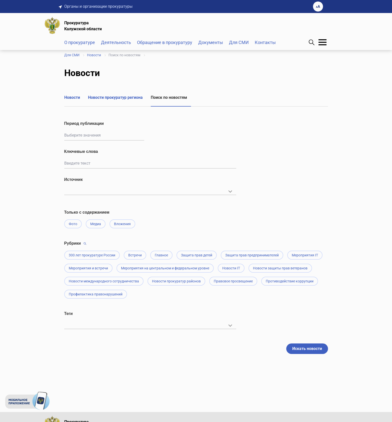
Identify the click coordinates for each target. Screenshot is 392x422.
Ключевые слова (81, 151)
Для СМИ (239, 42)
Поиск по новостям (169, 97)
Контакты (265, 42)
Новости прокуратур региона (115, 97)
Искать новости (307, 348)
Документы (210, 42)
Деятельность (116, 42)
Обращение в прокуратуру (164, 42)
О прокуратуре (79, 42)
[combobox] (150, 194)
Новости (72, 97)
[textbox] (150, 191)
